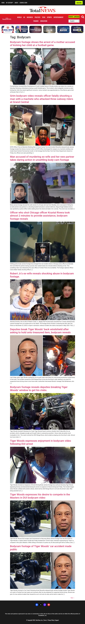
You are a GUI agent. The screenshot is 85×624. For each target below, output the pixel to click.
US (24, 17)
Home (3, 3)
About (16, 3)
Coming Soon (23, 3)
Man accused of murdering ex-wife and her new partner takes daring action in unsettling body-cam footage (42, 158)
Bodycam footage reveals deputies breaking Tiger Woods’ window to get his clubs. (39, 389)
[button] (82, 17)
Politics (37, 17)
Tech (43, 17)
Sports (49, 17)
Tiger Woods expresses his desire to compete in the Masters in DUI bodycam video (40, 496)
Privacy (49, 620)
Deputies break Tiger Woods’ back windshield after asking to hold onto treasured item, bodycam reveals (40, 331)
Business (30, 17)
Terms (45, 620)
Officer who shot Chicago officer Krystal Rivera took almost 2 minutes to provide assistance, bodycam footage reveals (40, 215)
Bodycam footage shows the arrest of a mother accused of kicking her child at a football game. (42, 44)
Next (73, 598)
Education (43, 21)
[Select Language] (74, 21)
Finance (36, 21)
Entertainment (58, 17)
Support (57, 620)
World (19, 17)
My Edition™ (9, 3)
